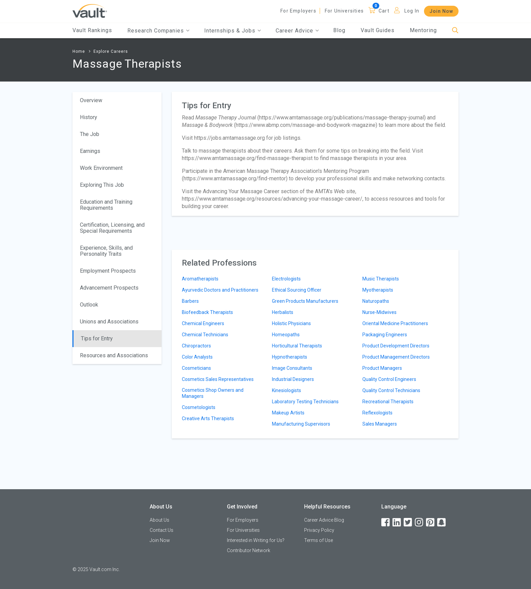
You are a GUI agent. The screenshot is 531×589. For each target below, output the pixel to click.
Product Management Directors (396, 357)
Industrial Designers (293, 379)
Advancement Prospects (109, 288)
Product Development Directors (395, 345)
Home (78, 51)
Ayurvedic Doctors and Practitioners (220, 290)
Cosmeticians (196, 368)
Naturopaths (375, 301)
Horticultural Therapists (297, 345)
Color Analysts (197, 357)
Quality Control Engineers (389, 379)
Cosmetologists (198, 407)
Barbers (190, 301)
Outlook (89, 304)
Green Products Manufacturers (305, 301)
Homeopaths (286, 334)
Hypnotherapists (289, 357)
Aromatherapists (200, 278)
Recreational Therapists (387, 401)
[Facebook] (386, 522)
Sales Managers (379, 424)
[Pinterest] (431, 522)
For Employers (298, 11)
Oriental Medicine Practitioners (395, 323)
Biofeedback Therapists (207, 312)
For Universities (344, 11)
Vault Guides (378, 30)
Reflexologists (377, 412)
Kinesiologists (286, 390)
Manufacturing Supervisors (301, 424)
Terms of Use (318, 540)
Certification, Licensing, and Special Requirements (112, 228)
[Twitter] (408, 522)
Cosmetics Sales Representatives (218, 379)
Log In (411, 11)
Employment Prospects (108, 271)
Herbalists (282, 312)
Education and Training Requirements (106, 205)
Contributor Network (248, 550)
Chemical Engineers (203, 323)
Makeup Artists (288, 412)
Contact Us (161, 530)
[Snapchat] (442, 522)
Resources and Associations (114, 355)
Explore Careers (110, 51)
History (88, 117)
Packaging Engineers (384, 334)
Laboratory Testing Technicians (305, 401)
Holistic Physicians (291, 323)
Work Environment (101, 168)
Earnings (90, 151)
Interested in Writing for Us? (255, 540)
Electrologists (286, 278)
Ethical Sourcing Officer (296, 290)
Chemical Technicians (205, 334)
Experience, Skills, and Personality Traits (106, 251)
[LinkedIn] (397, 522)
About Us (159, 520)
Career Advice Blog (324, 520)
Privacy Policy (319, 530)
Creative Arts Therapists (208, 418)
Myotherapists (377, 290)
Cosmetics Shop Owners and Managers (212, 393)
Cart (384, 11)
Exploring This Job (102, 185)
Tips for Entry (97, 338)
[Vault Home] (89, 10)
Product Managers (382, 368)
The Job (89, 134)
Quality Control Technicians (391, 390)
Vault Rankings (92, 30)
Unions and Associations (109, 321)
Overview (91, 100)
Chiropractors (196, 345)
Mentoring (423, 30)
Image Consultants (292, 368)
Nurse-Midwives (379, 312)
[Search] (455, 30)
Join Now (441, 11)
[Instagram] (419, 522)
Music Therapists (380, 278)
